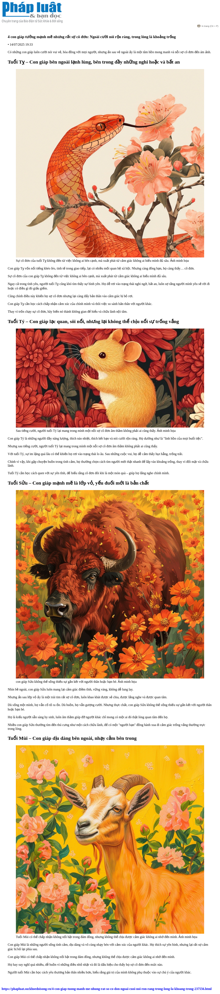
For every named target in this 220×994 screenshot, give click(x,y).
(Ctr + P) (207, 26)
